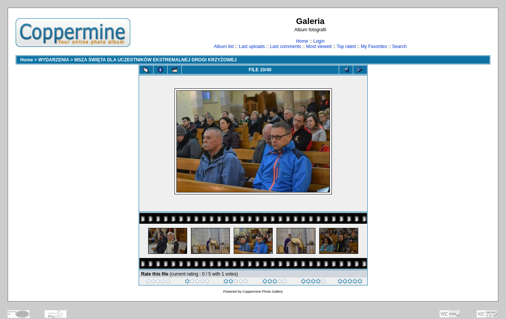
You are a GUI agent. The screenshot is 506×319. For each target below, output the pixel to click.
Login (318, 41)
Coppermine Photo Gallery (262, 291)
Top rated (346, 46)
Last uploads (252, 46)
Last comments (285, 46)
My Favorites (374, 46)
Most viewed (319, 46)
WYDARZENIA (53, 60)
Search (399, 46)
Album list (224, 46)
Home (302, 41)
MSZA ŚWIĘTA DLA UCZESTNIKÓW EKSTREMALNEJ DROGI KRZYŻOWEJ (155, 60)
